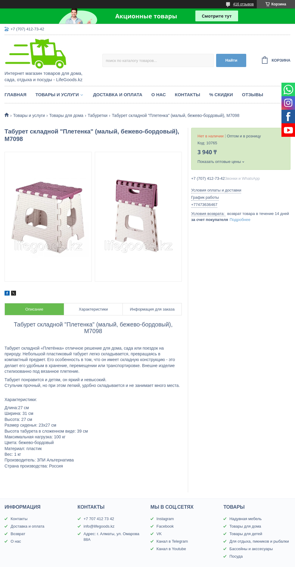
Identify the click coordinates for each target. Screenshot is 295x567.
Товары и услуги (57, 94)
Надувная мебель (245, 518)
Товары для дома (66, 115)
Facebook (165, 526)
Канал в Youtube (171, 549)
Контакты (187, 94)
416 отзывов (243, 4)
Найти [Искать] (231, 60)
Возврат (18, 534)
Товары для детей (245, 534)
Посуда (236, 556)
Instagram (165, 518)
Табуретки (97, 115)
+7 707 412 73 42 (99, 518)
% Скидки (221, 94)
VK (159, 534)
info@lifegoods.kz (99, 526)
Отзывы (252, 94)
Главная (15, 94)
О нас (158, 94)
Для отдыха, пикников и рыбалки (259, 541)
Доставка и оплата (117, 94)
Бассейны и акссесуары (251, 549)
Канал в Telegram (172, 541)
